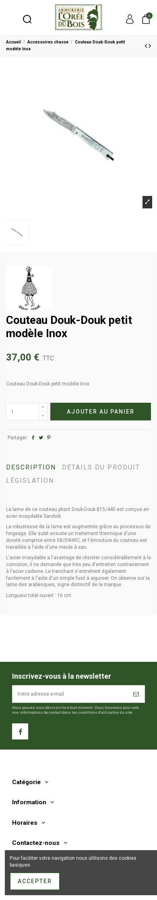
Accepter (35, 881)
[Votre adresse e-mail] (70, 694)
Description (31, 467)
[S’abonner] (136, 694)
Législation (30, 481)
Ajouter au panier (100, 411)
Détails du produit (101, 467)
